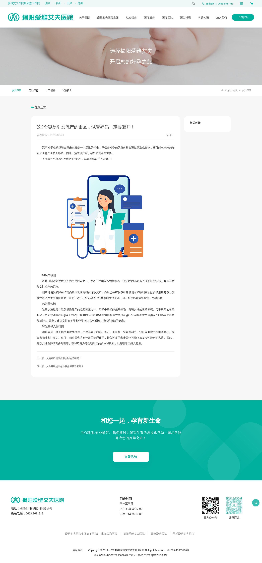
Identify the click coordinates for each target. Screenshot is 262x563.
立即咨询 (243, 17)
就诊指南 (131, 17)
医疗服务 (149, 17)
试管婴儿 (67, 90)
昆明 (80, 3)
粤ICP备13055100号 (178, 550)
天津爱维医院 (159, 533)
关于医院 (84, 17)
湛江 (48, 3)
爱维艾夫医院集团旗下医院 (24, 3)
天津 (69, 3)
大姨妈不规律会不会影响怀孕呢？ (63, 358)
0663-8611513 (34, 513)
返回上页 (40, 107)
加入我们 (221, 17)
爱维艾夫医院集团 (108, 17)
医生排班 (185, 17)
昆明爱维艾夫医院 (183, 533)
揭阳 (58, 3)
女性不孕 (246, 90)
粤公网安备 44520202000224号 (111, 555)
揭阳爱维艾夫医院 (134, 533)
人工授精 (50, 90)
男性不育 (33, 90)
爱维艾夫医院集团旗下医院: (82, 533)
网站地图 (78, 550)
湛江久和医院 (109, 533)
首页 (69, 17)
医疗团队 (167, 17)
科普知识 (203, 17)
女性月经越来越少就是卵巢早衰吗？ (65, 366)
